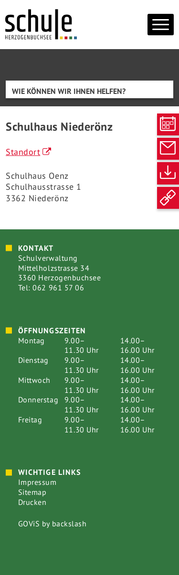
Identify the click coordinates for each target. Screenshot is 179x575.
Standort (23, 151)
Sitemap (32, 492)
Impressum (37, 482)
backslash (69, 523)
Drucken (32, 502)
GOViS (29, 523)
